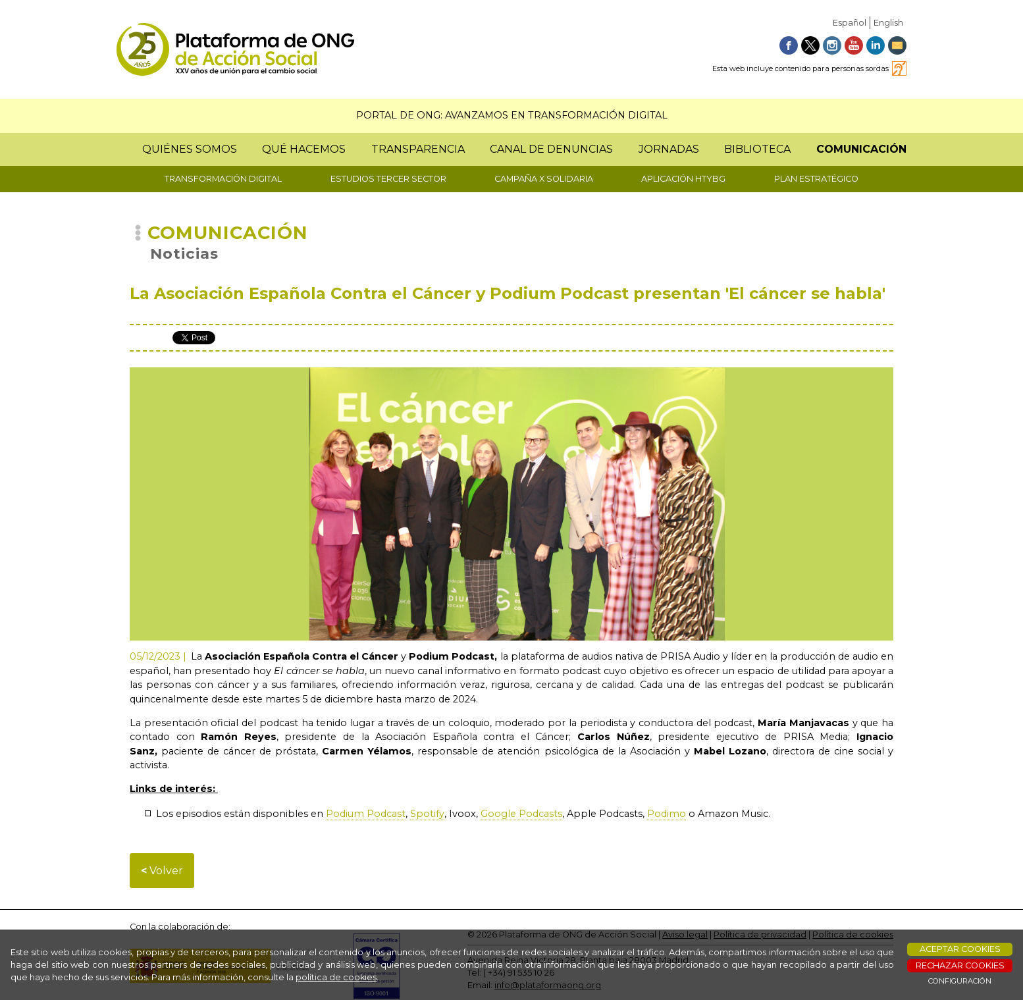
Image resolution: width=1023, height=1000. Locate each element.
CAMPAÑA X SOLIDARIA (543, 179)
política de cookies (336, 977)
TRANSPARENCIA (418, 149)
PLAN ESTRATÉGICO (816, 179)
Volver (162, 870)
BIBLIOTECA (757, 149)
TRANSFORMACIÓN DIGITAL (223, 179)
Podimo (666, 814)
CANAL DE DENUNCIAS (551, 149)
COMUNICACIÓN (861, 149)
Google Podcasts (521, 814)
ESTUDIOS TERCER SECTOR (388, 179)
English (888, 23)
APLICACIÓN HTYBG (683, 179)
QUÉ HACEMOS (304, 149)
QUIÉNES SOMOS (189, 149)
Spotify (427, 814)
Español (849, 23)
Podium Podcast (366, 814)
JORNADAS (669, 149)
